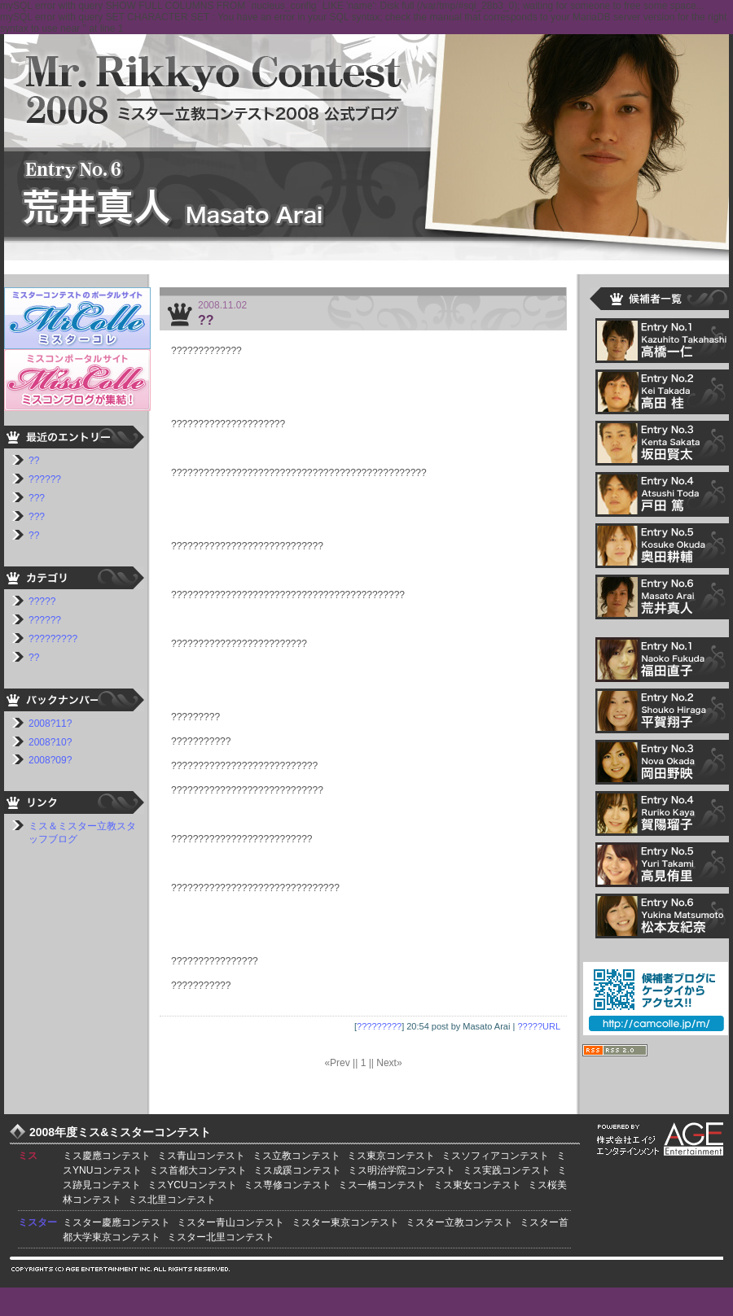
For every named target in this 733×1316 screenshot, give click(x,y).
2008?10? (50, 742)
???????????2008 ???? (366, 144)
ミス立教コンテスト (296, 1155)
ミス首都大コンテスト (198, 1170)
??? (37, 498)
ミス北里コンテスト (172, 1199)
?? (206, 320)
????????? (379, 1026)
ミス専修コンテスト (287, 1185)
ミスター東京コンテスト (345, 1222)
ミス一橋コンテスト (382, 1185)
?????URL (538, 1026)
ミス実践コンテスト (507, 1170)
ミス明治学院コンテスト (401, 1170)
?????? (45, 479)
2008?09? (50, 760)
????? (42, 601)
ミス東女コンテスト (477, 1185)
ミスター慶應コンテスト (116, 1222)
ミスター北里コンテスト (220, 1237)
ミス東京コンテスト (391, 1155)
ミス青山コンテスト (201, 1155)
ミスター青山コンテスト (230, 1222)
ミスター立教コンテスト (459, 1222)
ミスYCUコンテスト (191, 1185)
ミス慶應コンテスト (107, 1155)
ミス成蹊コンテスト (297, 1170)
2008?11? (50, 723)
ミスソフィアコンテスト (495, 1155)
